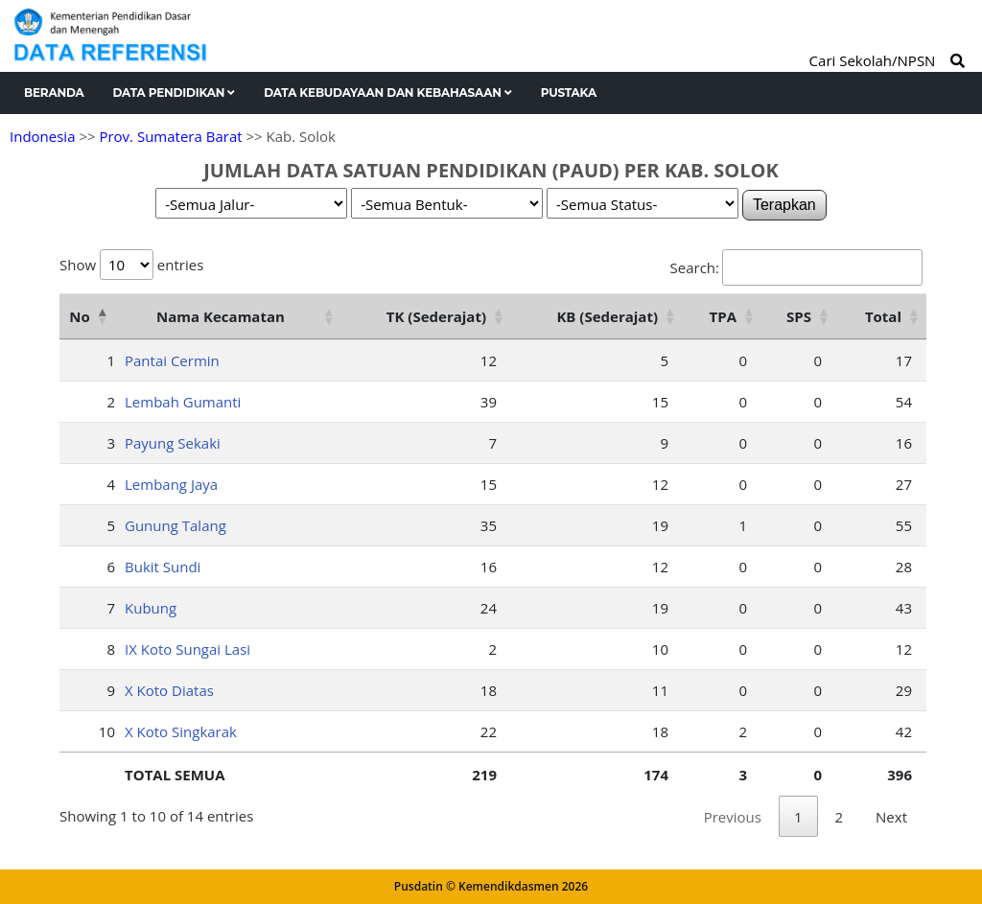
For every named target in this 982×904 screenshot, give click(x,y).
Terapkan (784, 205)
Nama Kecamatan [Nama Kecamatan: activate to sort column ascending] (220, 316)
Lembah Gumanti (183, 401)
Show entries (131, 264)
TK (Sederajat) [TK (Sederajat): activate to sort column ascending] (436, 316)
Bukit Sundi (162, 566)
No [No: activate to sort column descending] (79, 316)
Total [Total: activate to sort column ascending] (883, 316)
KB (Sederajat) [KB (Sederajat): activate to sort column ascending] (607, 316)
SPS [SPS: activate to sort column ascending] (798, 316)
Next (891, 816)
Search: (796, 267)
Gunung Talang (175, 525)
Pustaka (568, 92)
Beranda (54, 92)
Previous (732, 816)
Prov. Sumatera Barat (170, 136)
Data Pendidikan (174, 92)
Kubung (150, 607)
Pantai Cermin (172, 360)
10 (107, 731)
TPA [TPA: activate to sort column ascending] (723, 316)
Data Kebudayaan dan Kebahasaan (388, 92)
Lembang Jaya (171, 484)
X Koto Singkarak (181, 731)
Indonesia (42, 136)
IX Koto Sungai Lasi (187, 649)
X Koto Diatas (169, 690)
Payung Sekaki (173, 442)
